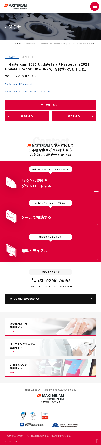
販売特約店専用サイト (18, 435)
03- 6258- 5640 (50, 280)
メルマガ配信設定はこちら (25, 299)
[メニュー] (94, 6)
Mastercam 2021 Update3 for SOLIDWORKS (28, 91)
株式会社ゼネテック (61, 435)
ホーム (7, 43)
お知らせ (17, 43)
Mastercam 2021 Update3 (18, 83)
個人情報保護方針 (40, 435)
